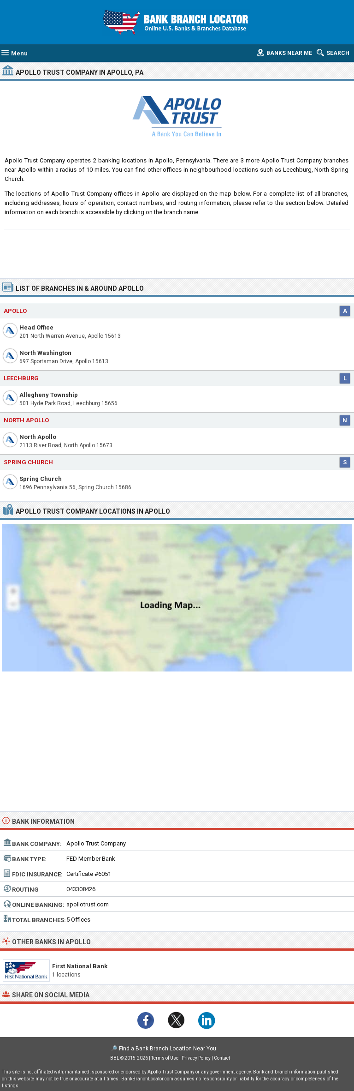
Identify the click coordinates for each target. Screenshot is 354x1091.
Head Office (36, 327)
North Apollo (37, 436)
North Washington (45, 352)
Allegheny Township (48, 394)
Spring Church (40, 478)
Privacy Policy (196, 1058)
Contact (222, 1058)
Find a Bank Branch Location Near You (167, 1048)
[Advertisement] (177, 252)
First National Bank (79, 966)
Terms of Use (164, 1058)
